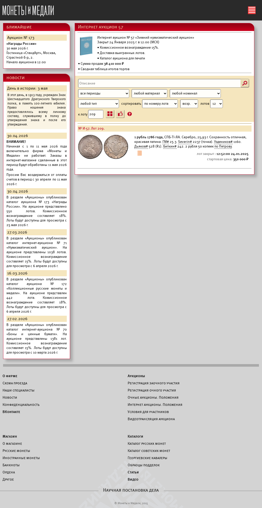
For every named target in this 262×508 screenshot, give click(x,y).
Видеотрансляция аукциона (151, 419)
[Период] (103, 93)
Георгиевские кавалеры (147, 458)
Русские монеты (16, 451)
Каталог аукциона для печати (122, 58)
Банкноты (11, 465)
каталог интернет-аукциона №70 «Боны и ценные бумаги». (36, 331)
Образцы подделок (144, 465)
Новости (10, 397)
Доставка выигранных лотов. (122, 53)
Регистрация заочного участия (154, 383)
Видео (133, 479)
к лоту (90, 114)
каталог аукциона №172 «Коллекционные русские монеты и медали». (36, 288)
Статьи (133, 472)
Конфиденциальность (21, 405)
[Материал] (149, 93)
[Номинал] (195, 93)
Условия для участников (148, 412)
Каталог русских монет (147, 443)
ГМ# (165, 142)
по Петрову (223, 146)
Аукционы (136, 376)
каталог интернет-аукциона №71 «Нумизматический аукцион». (36, 245)
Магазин (10, 436)
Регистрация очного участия (152, 390)
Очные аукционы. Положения (153, 397)
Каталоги (135, 436)
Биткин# (170, 146)
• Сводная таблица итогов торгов (103, 69)
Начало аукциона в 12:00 (31, 52)
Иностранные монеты (21, 458)
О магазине (12, 443)
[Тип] (98, 103)
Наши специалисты (19, 390)
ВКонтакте (11, 412)
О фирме (10, 376)
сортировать (159, 103)
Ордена (9, 472)
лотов (211, 103)
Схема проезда (15, 383)
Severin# (185, 142)
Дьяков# (141, 146)
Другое (8, 479)
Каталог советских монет (149, 451)
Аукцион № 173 (20, 37)
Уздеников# (223, 142)
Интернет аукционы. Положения (155, 405)
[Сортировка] (189, 103)
